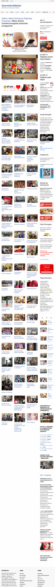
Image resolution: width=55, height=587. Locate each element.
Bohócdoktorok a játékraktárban (31, 105)
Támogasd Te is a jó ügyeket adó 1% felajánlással (18, 175)
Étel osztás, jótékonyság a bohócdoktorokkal (19, 106)
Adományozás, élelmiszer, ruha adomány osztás (18, 205)
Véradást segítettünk (19, 254)
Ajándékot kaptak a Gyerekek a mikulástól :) (32, 124)
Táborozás (22, 573)
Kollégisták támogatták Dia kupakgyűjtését (32, 241)
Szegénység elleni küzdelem (6, 310)
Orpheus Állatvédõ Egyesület (43, 575)
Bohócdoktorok (41, 584)
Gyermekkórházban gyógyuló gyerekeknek (19, 351)
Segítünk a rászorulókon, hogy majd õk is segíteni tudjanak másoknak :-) (7, 141)
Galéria (4, 18)
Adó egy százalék (41, 580)
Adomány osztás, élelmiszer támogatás (6, 404)
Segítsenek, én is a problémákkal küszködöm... (46, 442)
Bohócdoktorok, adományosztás (5, 189)
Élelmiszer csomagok (50, 378)
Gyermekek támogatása (19, 224)
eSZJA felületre (48, 65)
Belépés (11, 0)
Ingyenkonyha (22, 584)
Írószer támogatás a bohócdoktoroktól (18, 323)
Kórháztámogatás (31, 322)
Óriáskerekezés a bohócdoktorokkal (6, 239)
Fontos (12, 12)
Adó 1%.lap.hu (22, 577)
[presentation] (42, 318)
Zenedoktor (22, 582)
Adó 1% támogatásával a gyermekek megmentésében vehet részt (7, 209)
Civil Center (22, 579)
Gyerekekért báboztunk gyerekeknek (19, 140)
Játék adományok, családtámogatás (6, 352)
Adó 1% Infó (40, 579)
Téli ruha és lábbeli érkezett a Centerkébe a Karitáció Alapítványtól (32, 369)
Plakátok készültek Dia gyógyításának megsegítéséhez (32, 225)
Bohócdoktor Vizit (41, 582)
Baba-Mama (40, 573)
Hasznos (17, 12)
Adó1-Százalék (23, 575)
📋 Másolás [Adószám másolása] (43, 38)
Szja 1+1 (39, 577)
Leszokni (21, 586)
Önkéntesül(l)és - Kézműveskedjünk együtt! (31, 385)
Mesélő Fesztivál (30, 257)
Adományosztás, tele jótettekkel (50, 386)
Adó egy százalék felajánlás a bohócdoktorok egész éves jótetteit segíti (19, 307)
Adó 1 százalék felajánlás (50, 395)
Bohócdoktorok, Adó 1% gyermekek (50, 362)
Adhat (32, 12)
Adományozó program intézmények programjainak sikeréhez (32, 159)
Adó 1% (2, 12)
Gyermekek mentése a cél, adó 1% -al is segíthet (32, 406)
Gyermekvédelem (11, 5)
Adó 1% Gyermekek (50, 321)
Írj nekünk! (47, 310)
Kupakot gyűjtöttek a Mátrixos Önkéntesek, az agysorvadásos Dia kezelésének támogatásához (7, 107)
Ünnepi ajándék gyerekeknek (17, 273)
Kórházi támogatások (6, 273)
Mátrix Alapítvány (45, 259)
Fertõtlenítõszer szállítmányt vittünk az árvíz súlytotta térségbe (32, 338)
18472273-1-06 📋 (20, 49)
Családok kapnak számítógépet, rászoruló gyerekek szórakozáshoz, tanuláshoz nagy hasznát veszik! (19, 427)
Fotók (22, 12)
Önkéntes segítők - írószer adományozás (6, 323)
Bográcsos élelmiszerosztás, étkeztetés (18, 125)
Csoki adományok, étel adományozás (19, 240)
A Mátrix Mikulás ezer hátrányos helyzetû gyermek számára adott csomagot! (7, 225)
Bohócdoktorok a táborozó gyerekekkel (19, 337)
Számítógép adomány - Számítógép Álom (32, 306)
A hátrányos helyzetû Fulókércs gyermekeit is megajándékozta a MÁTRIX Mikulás (19, 408)
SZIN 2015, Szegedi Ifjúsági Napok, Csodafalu (18, 291)
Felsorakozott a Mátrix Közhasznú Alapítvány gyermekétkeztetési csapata (32, 275)
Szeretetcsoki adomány (32, 188)
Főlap (7, 12)
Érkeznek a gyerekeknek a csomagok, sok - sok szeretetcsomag (7, 176)
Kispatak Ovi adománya (7, 392)
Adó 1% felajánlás (31, 422)
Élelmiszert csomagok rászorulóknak (32, 140)
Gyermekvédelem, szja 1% (50, 354)
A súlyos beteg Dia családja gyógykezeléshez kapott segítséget (7, 258)
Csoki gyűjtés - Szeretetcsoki (5, 289)
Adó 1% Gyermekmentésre (50, 329)
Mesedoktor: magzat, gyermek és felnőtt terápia (6, 370)
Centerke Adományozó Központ (26, 580)
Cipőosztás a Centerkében (4, 423)
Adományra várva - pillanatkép (50, 371)
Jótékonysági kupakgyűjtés (30, 353)
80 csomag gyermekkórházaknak (31, 205)
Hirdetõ (27, 12)
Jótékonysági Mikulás (32, 288)
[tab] (42, 318)
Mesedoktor (45, 12)
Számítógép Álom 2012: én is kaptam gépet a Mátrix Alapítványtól (7, 158)
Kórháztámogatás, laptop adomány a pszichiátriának (18, 385)
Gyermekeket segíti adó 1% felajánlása (19, 367)
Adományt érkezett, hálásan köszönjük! (6, 124)
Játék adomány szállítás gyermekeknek (19, 157)
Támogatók (38, 12)
